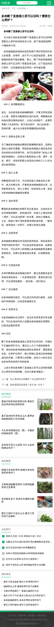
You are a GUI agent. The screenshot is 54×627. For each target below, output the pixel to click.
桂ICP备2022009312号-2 (27, 623)
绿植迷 (5, 2)
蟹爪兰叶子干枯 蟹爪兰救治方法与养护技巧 (24, 595)
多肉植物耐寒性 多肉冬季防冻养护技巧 (22, 600)
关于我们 (12, 615)
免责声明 (22, 615)
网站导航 (42, 615)
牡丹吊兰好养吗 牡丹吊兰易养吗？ (22, 559)
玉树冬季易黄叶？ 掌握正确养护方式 (21, 591)
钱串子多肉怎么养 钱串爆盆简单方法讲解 (25, 565)
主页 (14, 8)
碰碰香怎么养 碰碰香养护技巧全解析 (21, 586)
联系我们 (32, 615)
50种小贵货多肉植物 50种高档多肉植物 (25, 553)
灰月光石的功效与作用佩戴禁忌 (21, 547)
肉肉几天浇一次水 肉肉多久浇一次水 (23, 536)
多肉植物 (22, 8)
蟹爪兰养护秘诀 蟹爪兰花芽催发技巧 (21, 604)
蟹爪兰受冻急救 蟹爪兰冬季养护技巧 (21, 581)
